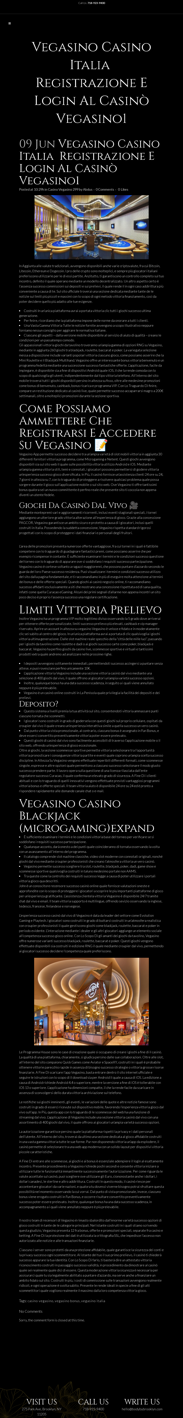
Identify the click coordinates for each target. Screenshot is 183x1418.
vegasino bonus (67, 1301)
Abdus (87, 189)
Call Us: (91, 3)
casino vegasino (40, 1301)
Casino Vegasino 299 (63, 189)
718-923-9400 (93, 1409)
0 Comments (105, 189)
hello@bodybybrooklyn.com (142, 1409)
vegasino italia (93, 1301)
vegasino (84, 629)
